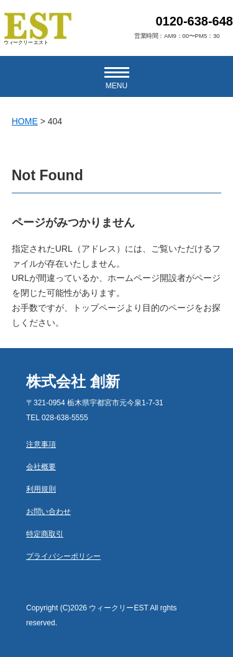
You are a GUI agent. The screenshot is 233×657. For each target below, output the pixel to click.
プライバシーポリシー (63, 556)
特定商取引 (44, 534)
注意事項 (41, 444)
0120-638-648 (194, 21)
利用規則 (41, 489)
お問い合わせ (48, 511)
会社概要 (41, 466)
